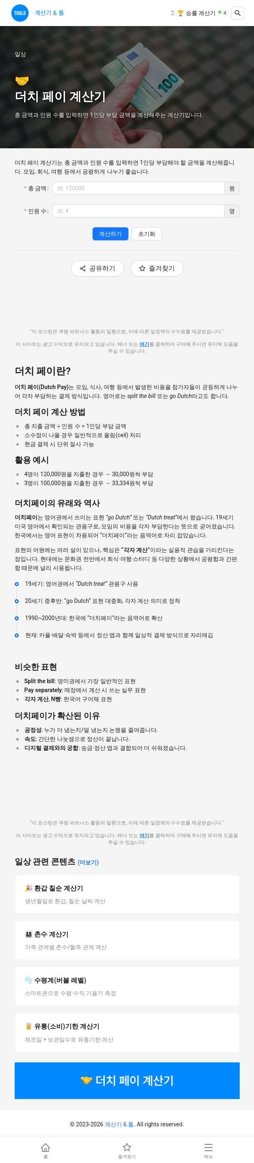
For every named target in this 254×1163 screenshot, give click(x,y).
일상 (20, 54)
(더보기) (88, 862)
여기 (144, 344)
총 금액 (37, 188)
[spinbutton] (138, 188)
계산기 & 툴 (119, 1124)
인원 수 (37, 211)
